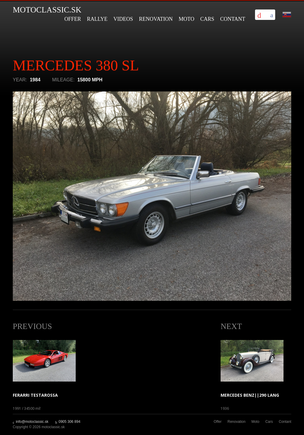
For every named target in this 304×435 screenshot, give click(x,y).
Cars (207, 19)
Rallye (97, 19)
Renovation (156, 19)
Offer (72, 19)
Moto (186, 19)
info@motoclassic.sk (32, 422)
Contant (232, 19)
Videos (123, 19)
